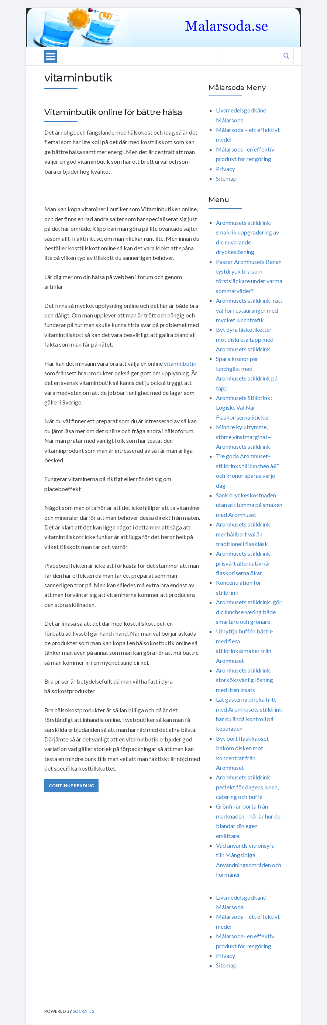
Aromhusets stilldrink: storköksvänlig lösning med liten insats (244, 680)
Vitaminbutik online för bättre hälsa (113, 112)
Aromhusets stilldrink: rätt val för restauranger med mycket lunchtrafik (249, 310)
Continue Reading (71, 785)
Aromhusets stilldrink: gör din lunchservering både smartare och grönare (249, 611)
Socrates (83, 1011)
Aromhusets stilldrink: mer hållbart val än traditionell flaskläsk (244, 534)
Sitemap (226, 178)
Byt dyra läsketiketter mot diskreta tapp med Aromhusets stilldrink (244, 339)
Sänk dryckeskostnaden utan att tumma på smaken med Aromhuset (249, 504)
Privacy (225, 168)
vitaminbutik (180, 363)
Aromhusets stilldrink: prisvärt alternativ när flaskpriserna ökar (244, 563)
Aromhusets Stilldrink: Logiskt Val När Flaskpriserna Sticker (244, 407)
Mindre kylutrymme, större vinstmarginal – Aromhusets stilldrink (243, 436)
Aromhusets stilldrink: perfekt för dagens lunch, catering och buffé (247, 787)
